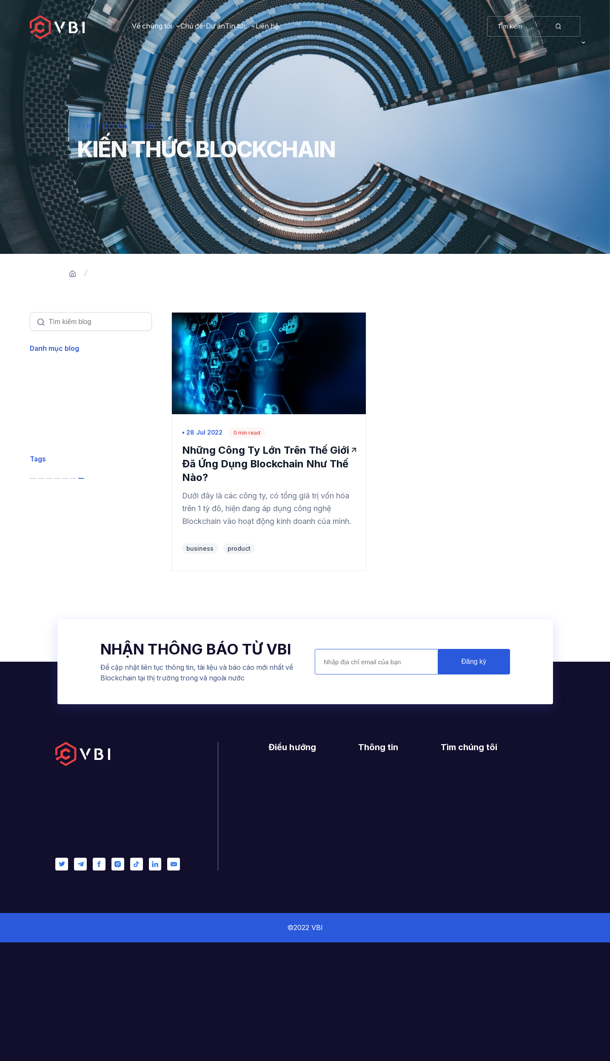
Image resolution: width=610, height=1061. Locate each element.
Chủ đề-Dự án (230, 26)
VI (576, 26)
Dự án (278, 923)
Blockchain (56, 398)
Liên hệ (350, 26)
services (54, 621)
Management (59, 521)
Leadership (55, 496)
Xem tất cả (55, 374)
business (55, 570)
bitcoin (117, 596)
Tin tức (292, 26)
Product (50, 422)
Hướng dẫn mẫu (385, 895)
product (53, 672)
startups (110, 621)
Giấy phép (375, 909)
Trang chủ (112, 273)
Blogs (156, 273)
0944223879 (479, 937)
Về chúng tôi (152, 26)
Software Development (76, 447)
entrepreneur (61, 647)
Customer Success (68, 472)
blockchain (58, 596)
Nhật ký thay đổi (386, 923)
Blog (275, 937)
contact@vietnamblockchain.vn (511, 951)
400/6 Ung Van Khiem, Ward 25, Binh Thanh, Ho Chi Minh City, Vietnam (496, 909)
